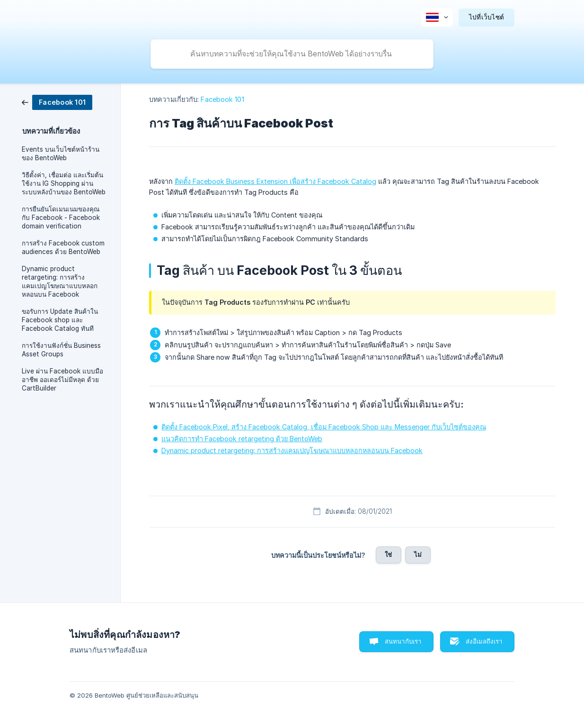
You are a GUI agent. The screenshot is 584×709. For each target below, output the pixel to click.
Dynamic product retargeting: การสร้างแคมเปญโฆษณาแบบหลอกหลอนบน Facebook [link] (59, 281)
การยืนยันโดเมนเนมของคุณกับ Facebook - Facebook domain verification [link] (61, 217)
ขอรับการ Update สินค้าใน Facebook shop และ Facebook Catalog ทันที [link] (60, 320)
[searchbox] (292, 54)
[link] (57, 101)
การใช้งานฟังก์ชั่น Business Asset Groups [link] (61, 350)
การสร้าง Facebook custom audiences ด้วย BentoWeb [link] (63, 247)
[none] (437, 18)
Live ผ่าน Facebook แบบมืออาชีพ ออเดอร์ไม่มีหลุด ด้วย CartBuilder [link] (62, 379)
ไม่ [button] (418, 554)
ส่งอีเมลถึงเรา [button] (484, 641)
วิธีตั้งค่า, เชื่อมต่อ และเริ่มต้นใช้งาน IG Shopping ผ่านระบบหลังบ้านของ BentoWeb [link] (64, 183)
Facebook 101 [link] (222, 99)
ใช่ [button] (388, 554)
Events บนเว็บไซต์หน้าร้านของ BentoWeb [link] (60, 153)
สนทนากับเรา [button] (403, 641)
